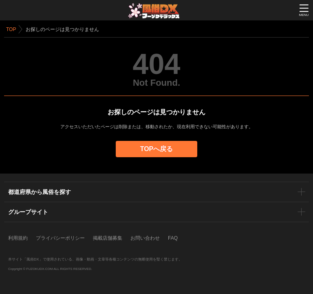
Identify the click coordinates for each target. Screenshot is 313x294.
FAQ (173, 238)
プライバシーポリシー (60, 238)
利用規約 (18, 238)
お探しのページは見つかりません (62, 29)
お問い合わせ (145, 238)
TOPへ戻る (156, 148)
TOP (11, 29)
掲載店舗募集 (107, 238)
